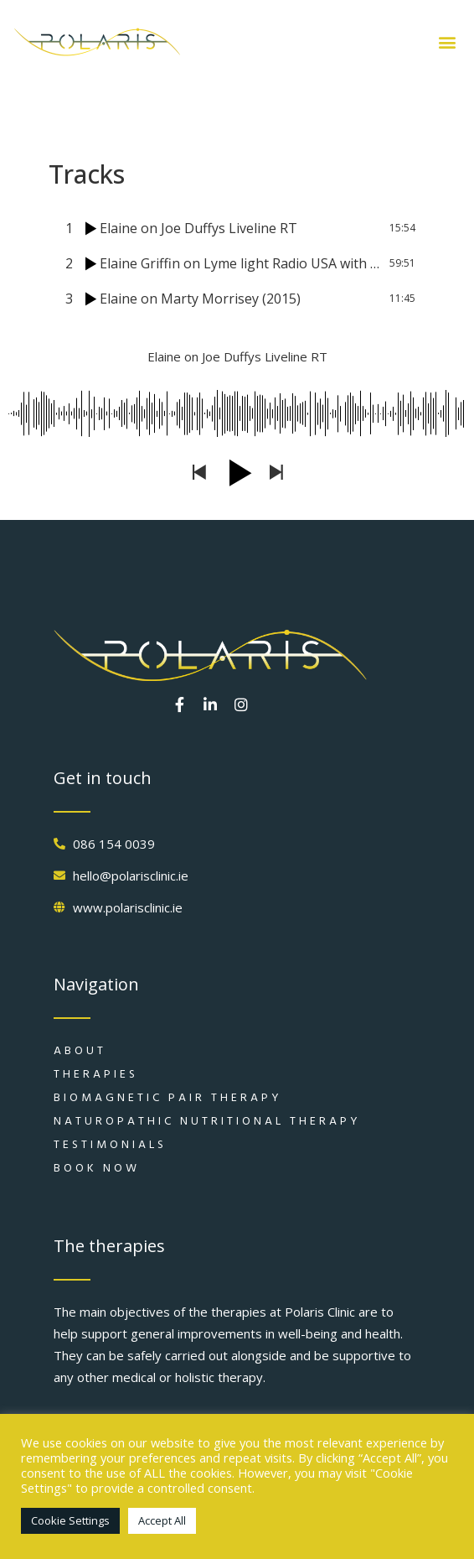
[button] (447, 42)
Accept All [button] (162, 1520)
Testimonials (110, 1144)
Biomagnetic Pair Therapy (168, 1097)
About (80, 1050)
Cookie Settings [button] (70, 1520)
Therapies (96, 1074)
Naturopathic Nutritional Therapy (207, 1120)
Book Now (97, 1167)
